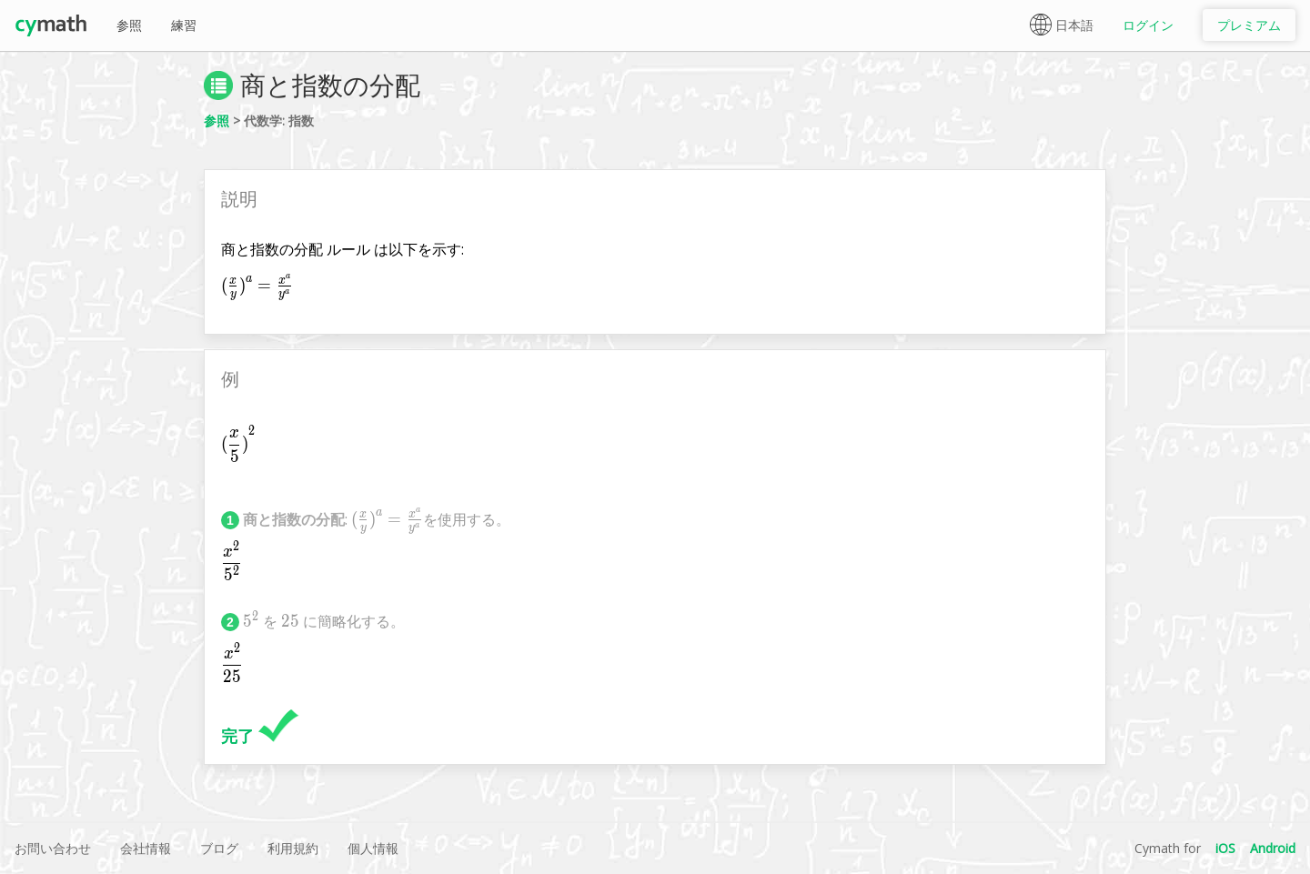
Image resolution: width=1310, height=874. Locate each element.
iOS (1225, 848)
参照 (129, 25)
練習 (183, 25)
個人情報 (373, 848)
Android (1272, 848)
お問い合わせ (53, 848)
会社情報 (145, 848)
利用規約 (292, 848)
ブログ (219, 848)
